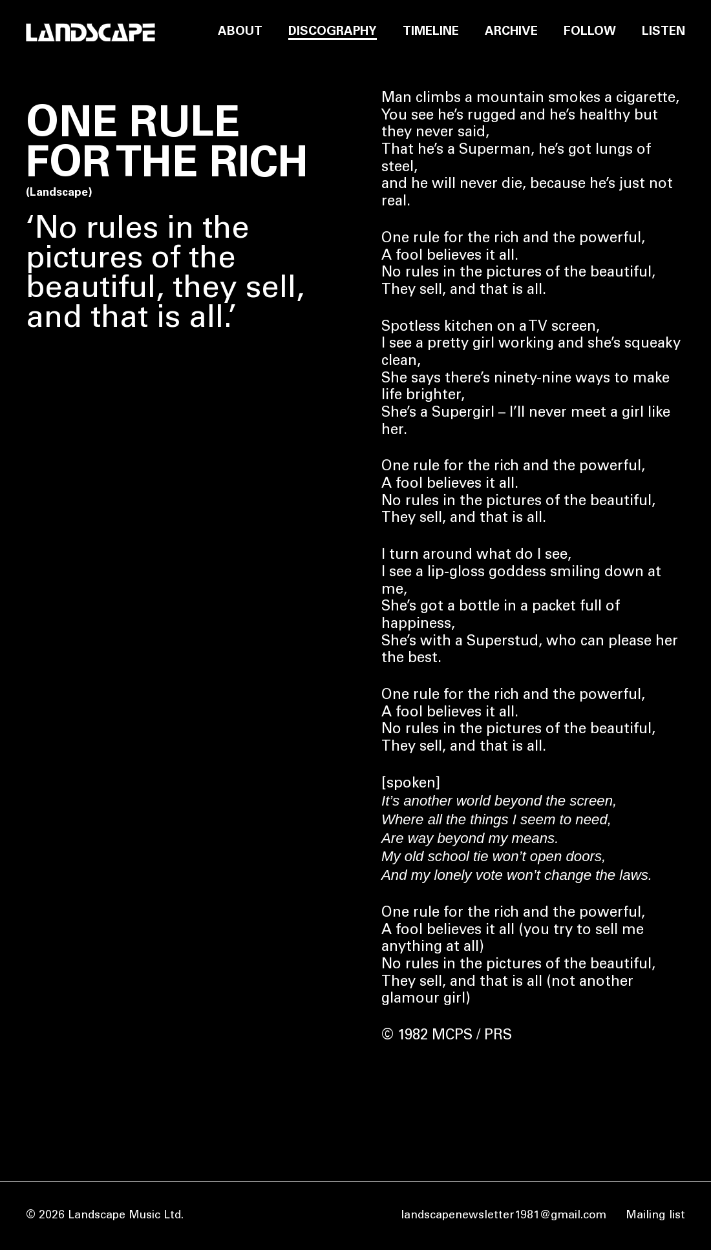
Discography (332, 32)
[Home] (90, 32)
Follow (590, 32)
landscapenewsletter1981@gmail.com (503, 1216)
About (240, 32)
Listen (663, 32)
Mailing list (655, 1216)
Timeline (431, 32)
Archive (511, 32)
